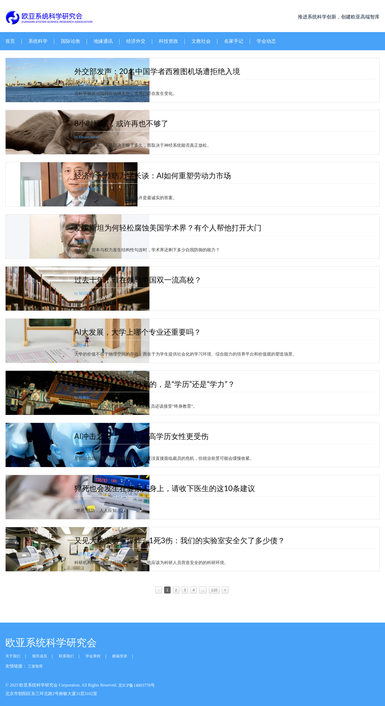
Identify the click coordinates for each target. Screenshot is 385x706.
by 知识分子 (102, 293)
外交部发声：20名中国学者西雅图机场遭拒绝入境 (175, 71)
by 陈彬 (99, 346)
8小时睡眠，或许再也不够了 (140, 123)
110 (214, 590)
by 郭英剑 (101, 241)
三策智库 (35, 666)
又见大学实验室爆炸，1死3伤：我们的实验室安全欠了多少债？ (198, 540)
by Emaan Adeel (105, 137)
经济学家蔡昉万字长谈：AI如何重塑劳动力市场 (171, 175)
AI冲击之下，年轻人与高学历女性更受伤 (160, 436)
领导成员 (39, 656)
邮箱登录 (119, 656)
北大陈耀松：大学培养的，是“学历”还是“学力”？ (173, 383)
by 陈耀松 (101, 398)
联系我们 (66, 656)
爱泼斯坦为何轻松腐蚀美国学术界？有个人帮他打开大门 (186, 227)
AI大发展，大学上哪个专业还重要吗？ (156, 331)
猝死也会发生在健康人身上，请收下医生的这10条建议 (183, 488)
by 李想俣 (101, 85)
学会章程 (93, 656)
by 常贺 (99, 502)
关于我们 (12, 656)
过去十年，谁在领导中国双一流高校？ (156, 279)
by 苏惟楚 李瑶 (105, 554)
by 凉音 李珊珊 (105, 189)
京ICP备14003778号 (136, 685)
